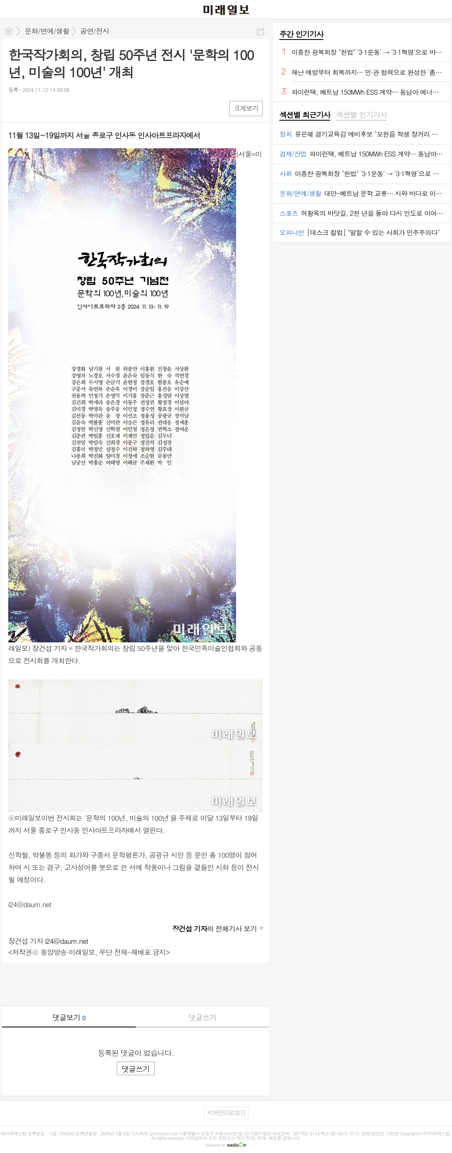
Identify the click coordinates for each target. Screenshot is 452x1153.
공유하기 (260, 31)
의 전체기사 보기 (214, 929)
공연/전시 (94, 31)
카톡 (48, 108)
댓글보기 (68, 1017)
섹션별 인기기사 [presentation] (361, 115)
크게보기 (246, 108)
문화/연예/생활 (47, 31)
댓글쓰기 (202, 1017)
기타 (65, 108)
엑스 (32, 108)
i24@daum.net (66, 941)
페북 (15, 108)
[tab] (304, 115)
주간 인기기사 (301, 34)
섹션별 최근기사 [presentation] (304, 115)
